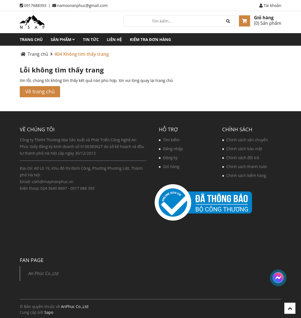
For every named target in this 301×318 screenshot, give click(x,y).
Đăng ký (170, 157)
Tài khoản (270, 5)
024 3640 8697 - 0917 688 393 (67, 188)
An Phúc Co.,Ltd (43, 273)
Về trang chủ (40, 91)
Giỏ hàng (263, 17)
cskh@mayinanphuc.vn (52, 181)
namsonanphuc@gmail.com (82, 5)
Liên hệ (114, 39)
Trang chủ (31, 39)
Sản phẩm (63, 39)
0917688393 (35, 5)
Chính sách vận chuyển (247, 139)
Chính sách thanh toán (246, 166)
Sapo (48, 312)
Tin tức (91, 39)
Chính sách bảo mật (244, 148)
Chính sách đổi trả (242, 157)
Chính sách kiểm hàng (246, 175)
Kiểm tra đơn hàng (150, 39)
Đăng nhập (173, 148)
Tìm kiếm (171, 139)
